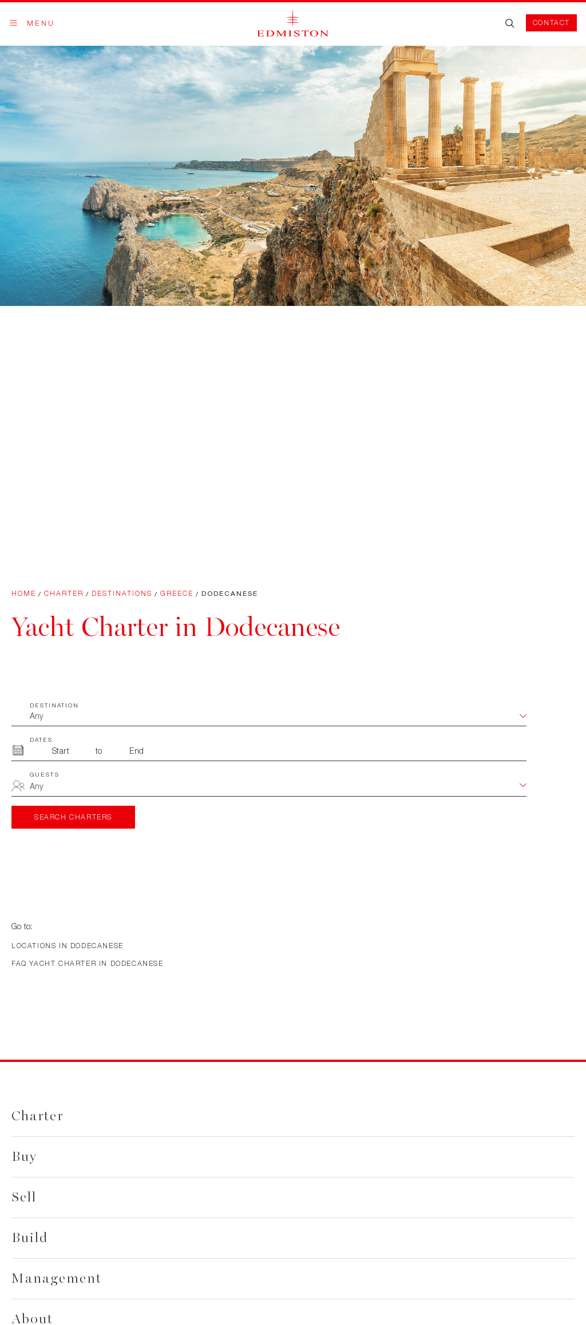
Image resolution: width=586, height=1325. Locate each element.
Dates (41, 739)
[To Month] (136, 751)
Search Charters (73, 817)
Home (23, 593)
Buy (24, 1156)
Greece (176, 593)
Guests (45, 774)
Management (56, 1278)
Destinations (122, 593)
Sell (24, 1197)
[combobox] (278, 787)
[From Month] (60, 751)
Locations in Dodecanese (67, 945)
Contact (551, 22)
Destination (54, 705)
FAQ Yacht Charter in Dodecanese (87, 963)
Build (29, 1237)
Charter (64, 593)
